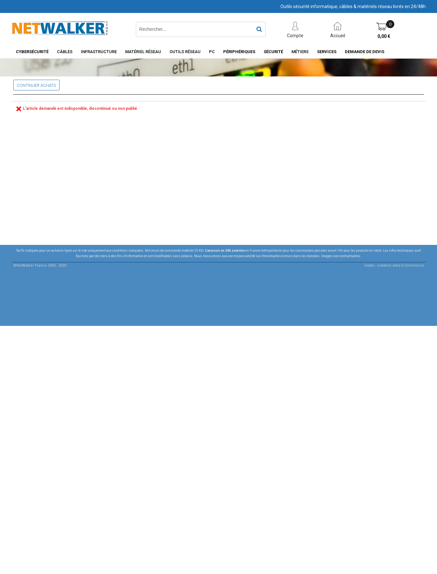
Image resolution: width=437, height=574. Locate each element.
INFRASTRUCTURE (99, 51)
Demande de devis (364, 51)
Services (326, 51)
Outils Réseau (185, 51)
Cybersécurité (32, 51)
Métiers (300, 51)
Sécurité (273, 51)
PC (212, 51)
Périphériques (239, 51)
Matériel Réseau (143, 51)
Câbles (64, 51)
